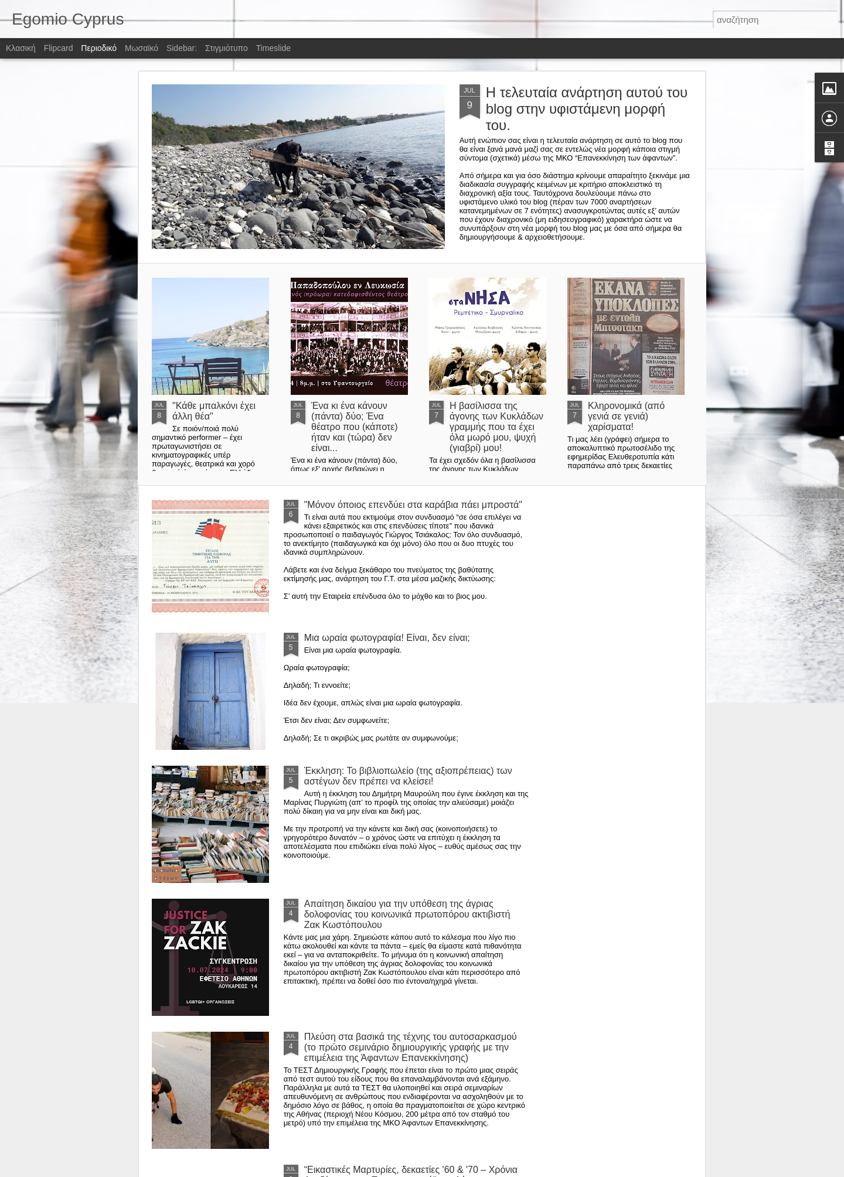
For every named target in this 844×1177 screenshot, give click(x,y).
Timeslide (273, 48)
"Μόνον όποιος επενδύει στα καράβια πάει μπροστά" (413, 505)
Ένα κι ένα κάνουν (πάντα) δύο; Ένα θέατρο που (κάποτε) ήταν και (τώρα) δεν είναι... (354, 427)
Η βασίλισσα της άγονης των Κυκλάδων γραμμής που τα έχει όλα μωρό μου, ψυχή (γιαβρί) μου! (496, 427)
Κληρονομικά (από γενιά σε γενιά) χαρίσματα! (626, 416)
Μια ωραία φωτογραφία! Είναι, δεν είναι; (387, 638)
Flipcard (58, 48)
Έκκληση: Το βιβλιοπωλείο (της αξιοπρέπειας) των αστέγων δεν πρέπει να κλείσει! (408, 776)
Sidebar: (181, 48)
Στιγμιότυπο (226, 48)
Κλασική (21, 48)
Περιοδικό (99, 48)
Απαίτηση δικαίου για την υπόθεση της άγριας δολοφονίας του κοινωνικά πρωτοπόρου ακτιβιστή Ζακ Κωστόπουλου (407, 914)
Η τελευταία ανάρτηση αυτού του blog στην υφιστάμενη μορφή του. (587, 108)
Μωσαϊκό (141, 48)
